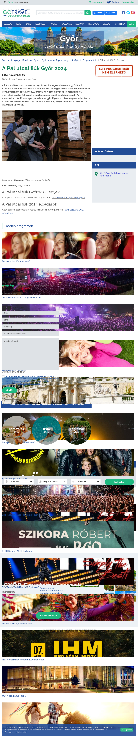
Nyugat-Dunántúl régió (25, 60)
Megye (28, 24)
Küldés (9, 390)
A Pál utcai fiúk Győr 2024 (35, 68)
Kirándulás (93, 24)
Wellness (67, 24)
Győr (76, 60)
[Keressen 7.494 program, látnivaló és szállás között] (60, 12)
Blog (131, 24)
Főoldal (6, 60)
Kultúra (80, 24)
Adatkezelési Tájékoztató (29, 384)
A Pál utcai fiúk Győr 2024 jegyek (68, 197)
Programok (88, 60)
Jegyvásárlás (127, 2)
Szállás (8, 24)
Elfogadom (127, 730)
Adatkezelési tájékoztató (15, 732)
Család (106, 24)
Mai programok (95, 2)
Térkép (112, 2)
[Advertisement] (114, 126)
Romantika (119, 24)
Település (40, 24)
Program (53, 24)
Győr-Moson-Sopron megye (56, 60)
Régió (18, 24)
